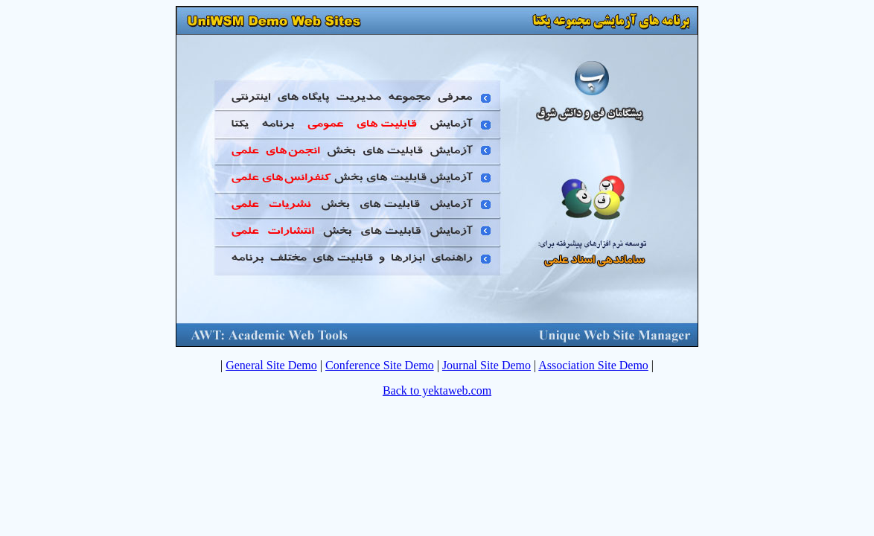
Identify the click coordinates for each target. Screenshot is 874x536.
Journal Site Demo (486, 365)
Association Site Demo (593, 365)
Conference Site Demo (379, 365)
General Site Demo (271, 365)
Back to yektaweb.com (437, 390)
